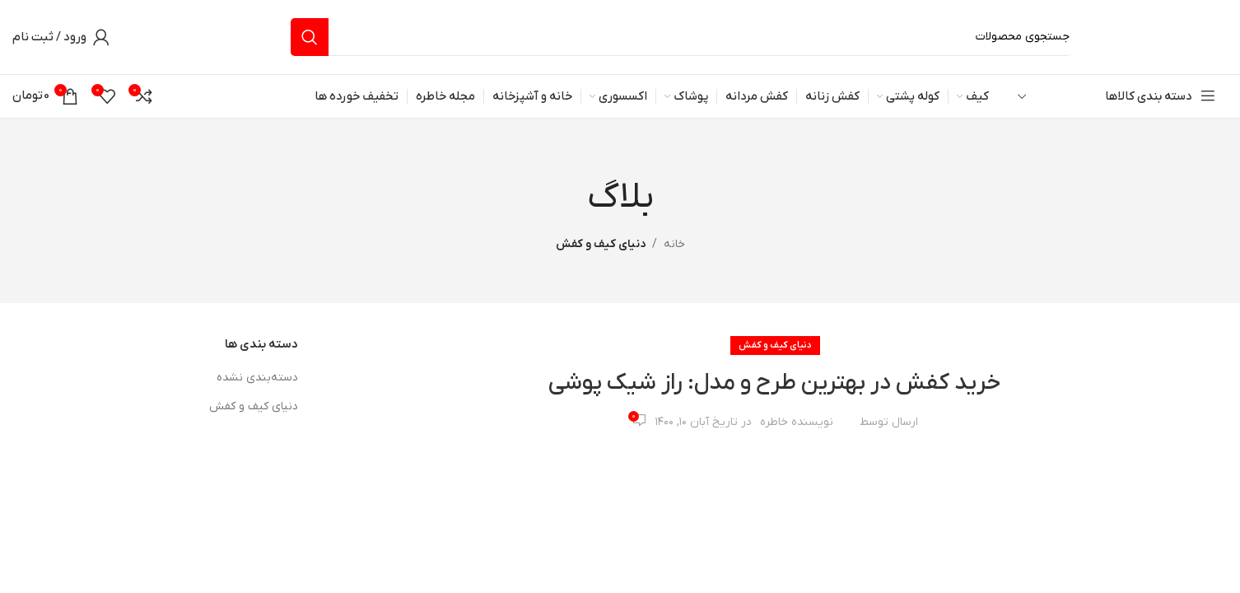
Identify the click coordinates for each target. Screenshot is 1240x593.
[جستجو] (681, 37)
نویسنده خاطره (796, 422)
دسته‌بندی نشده (257, 377)
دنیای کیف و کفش (601, 244)
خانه (674, 244)
